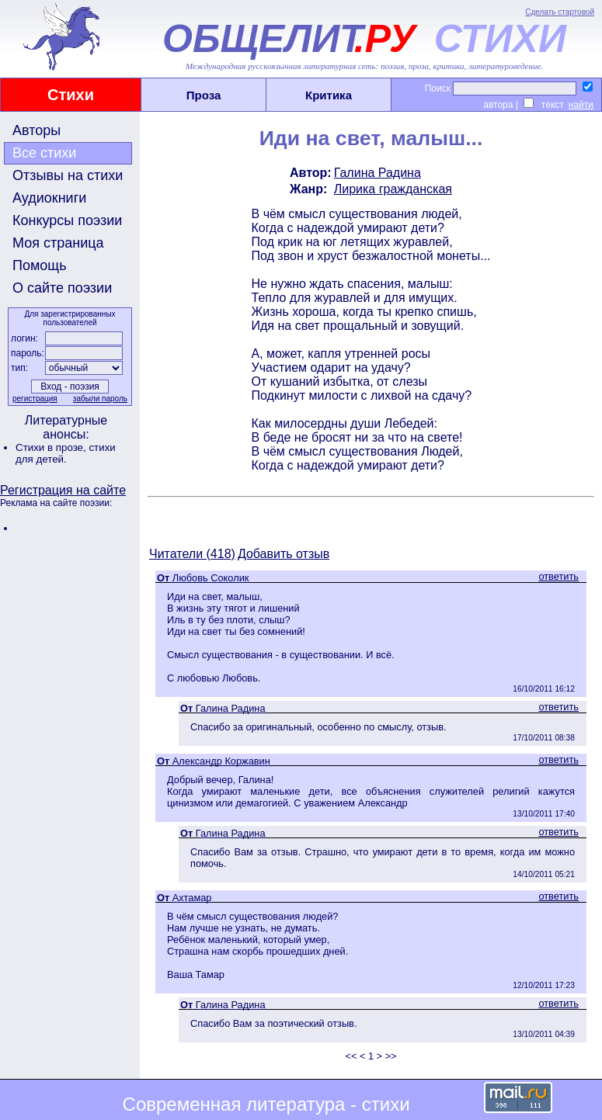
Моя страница (58, 243)
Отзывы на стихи (67, 175)
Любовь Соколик (210, 578)
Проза (203, 95)
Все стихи (44, 153)
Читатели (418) (192, 553)
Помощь (39, 265)
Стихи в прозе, (52, 447)
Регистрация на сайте (63, 490)
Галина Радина (377, 172)
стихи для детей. (66, 453)
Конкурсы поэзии (67, 220)
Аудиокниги (49, 198)
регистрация (34, 398)
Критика (328, 95)
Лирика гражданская (393, 189)
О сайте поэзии (62, 288)
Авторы (36, 130)
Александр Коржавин (221, 761)
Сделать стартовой (559, 12)
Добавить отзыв (283, 553)
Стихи (70, 94)
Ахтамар (192, 897)
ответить (558, 576)
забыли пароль (100, 398)
